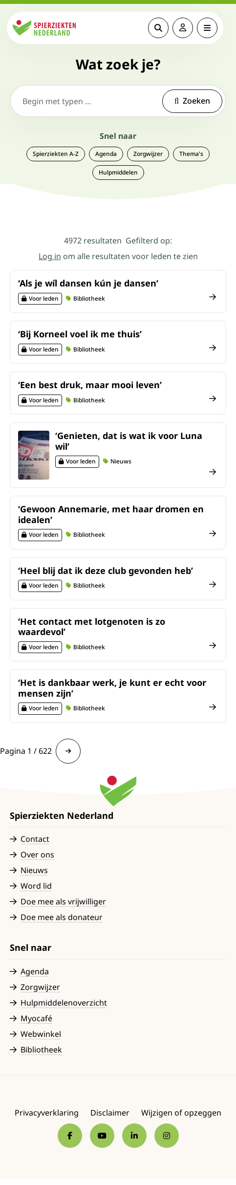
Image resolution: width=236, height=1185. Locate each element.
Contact (35, 839)
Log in (50, 256)
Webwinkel (41, 1034)
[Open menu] (210, 28)
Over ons (37, 854)
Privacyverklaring (47, 1112)
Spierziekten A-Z (56, 154)
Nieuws (34, 870)
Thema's (191, 154)
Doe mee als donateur (62, 917)
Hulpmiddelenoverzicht (64, 1002)
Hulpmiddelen (118, 172)
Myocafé (36, 1018)
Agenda (106, 154)
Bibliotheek (41, 1049)
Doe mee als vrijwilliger (63, 901)
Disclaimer (109, 1112)
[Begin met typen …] (118, 101)
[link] (68, 751)
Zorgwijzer (148, 154)
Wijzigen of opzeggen (181, 1112)
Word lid (36, 885)
